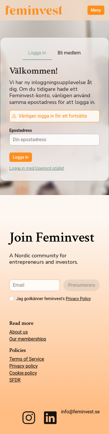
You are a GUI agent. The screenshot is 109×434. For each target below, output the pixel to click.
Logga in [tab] (37, 53)
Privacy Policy (78, 298)
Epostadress (20, 130)
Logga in (20, 157)
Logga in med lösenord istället (36, 168)
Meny (96, 10)
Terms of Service (26, 359)
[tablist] (54, 53)
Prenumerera (81, 285)
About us (18, 332)
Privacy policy (23, 366)
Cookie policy (23, 373)
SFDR (15, 380)
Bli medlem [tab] (69, 53)
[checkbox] (11, 299)
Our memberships (27, 339)
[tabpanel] (54, 149)
